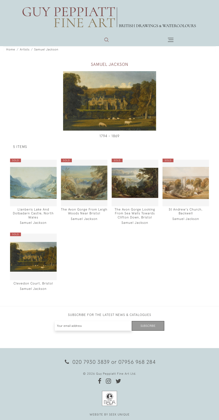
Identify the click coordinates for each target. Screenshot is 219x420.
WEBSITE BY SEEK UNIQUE (110, 414)
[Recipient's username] (93, 326)
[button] (107, 40)
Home (10, 49)
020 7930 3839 (87, 362)
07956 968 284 (137, 362)
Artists (25, 49)
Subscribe (148, 325)
